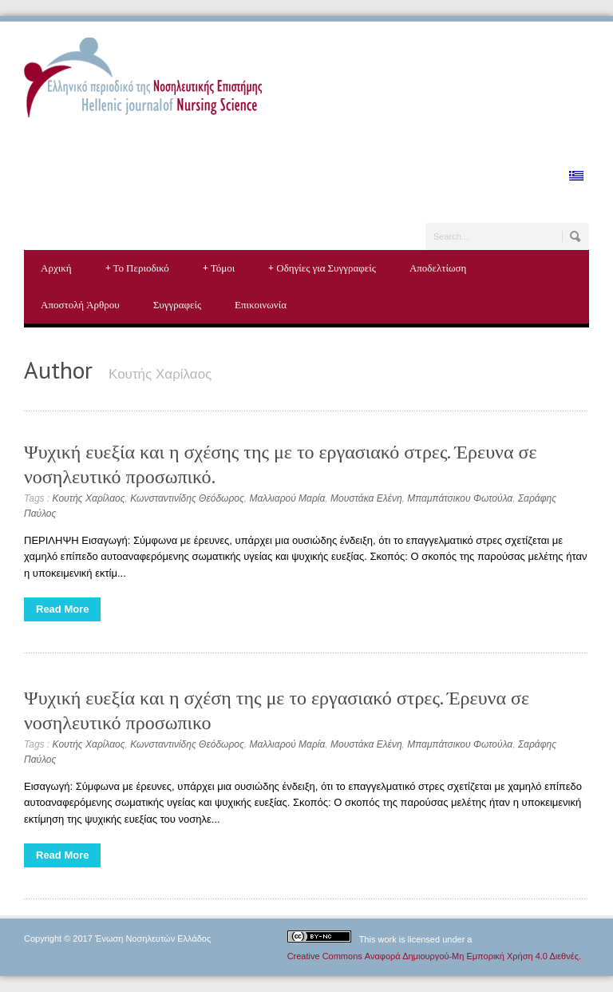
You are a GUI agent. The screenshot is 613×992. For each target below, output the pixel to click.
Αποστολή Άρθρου (80, 304)
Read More (62, 609)
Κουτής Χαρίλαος (89, 498)
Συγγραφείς (177, 304)
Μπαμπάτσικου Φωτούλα (459, 498)
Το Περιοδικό (137, 268)
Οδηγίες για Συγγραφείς (322, 268)
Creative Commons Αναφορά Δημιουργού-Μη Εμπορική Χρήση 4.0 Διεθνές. (434, 956)
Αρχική (56, 268)
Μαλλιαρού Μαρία (287, 498)
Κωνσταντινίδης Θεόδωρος (187, 498)
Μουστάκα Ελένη (366, 498)
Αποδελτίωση (437, 268)
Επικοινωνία (261, 304)
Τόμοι (219, 268)
